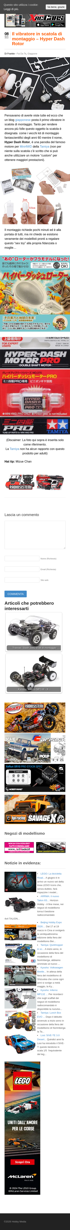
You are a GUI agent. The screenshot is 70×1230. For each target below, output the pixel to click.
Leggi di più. (11, 9)
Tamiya (44, 146)
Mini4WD (26, 146)
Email (48, 569)
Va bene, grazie (56, 7)
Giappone (32, 53)
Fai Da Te (21, 53)
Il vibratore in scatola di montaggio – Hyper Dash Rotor (38, 38)
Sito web (44, 580)
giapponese (23, 119)
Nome (48, 559)
